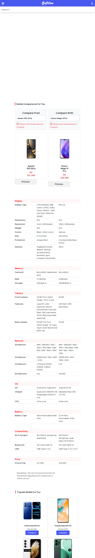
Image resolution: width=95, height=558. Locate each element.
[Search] (47, 9)
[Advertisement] (47, 555)
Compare (32, 532)
